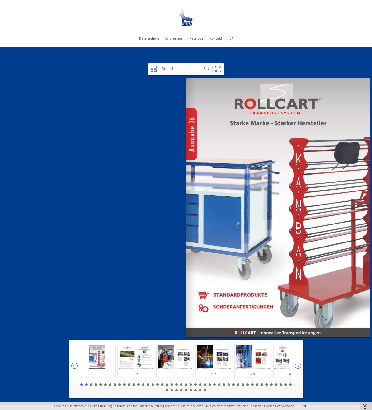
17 (157, 384)
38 (257, 384)
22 (181, 384)
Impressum (174, 39)
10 (124, 384)
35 (243, 384)
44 (285, 384)
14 (143, 384)
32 (229, 384)
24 (191, 384)
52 (195, 390)
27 (205, 384)
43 (281, 384)
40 (266, 384)
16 (153, 384)
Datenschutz (149, 39)
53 (200, 390)
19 (167, 384)
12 (134, 384)
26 (200, 384)
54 (205, 390)
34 (238, 384)
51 (191, 390)
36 (247, 384)
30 (219, 384)
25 (195, 384)
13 (138, 384)
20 (172, 384)
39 (262, 384)
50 (186, 390)
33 (233, 384)
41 (271, 384)
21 (176, 384)
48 (176, 390)
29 (214, 384)
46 (167, 390)
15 (148, 384)
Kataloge (196, 39)
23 (186, 384)
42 (276, 384)
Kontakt (215, 39)
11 (129, 384)
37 (252, 384)
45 (290, 384)
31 (224, 384)
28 (210, 384)
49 (181, 390)
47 (172, 390)
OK (304, 406)
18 (162, 384)
